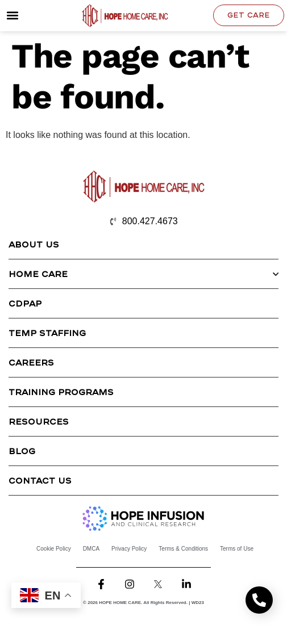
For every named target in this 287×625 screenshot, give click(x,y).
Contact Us (40, 480)
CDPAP (25, 303)
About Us (34, 244)
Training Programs (61, 391)
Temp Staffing (47, 332)
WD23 (198, 602)
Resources (39, 421)
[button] (12, 15)
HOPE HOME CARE (120, 602)
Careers (31, 362)
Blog (22, 450)
